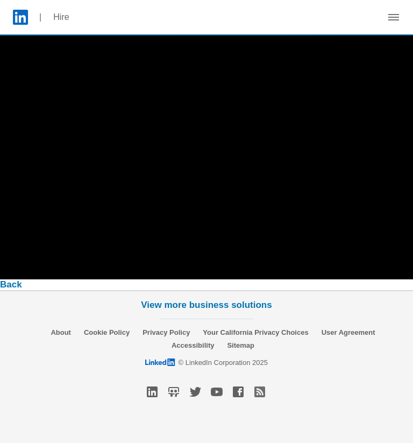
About (61, 332)
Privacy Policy (166, 332)
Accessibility (193, 345)
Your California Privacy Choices (255, 332)
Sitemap (240, 345)
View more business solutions (206, 305)
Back (11, 284)
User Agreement (348, 332)
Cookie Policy (107, 332)
